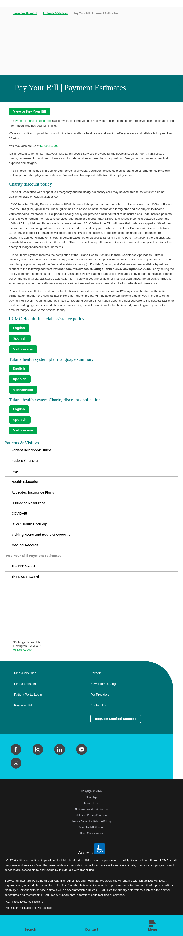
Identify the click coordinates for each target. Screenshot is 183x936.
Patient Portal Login (28, 702)
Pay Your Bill (23, 713)
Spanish (20, 339)
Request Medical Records (116, 726)
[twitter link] (16, 770)
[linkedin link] (59, 757)
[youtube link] (81, 757)
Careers (95, 680)
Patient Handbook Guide (32, 453)
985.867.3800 (22, 657)
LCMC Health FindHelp (29, 529)
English (19, 328)
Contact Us (98, 713)
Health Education (25, 485)
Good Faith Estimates (91, 835)
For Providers (99, 702)
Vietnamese (23, 350)
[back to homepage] (6, 13)
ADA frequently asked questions (24, 909)
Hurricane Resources (28, 507)
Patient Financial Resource (33, 121)
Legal (15, 474)
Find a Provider (25, 680)
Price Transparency (91, 841)
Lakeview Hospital (25, 13)
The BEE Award (23, 573)
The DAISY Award (25, 584)
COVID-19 (19, 518)
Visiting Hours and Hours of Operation (42, 540)
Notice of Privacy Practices (91, 823)
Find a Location (25, 691)
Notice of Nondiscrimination (91, 817)
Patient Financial (25, 464)
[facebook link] (16, 757)
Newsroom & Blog (103, 691)
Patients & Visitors (55, 13)
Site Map (91, 804)
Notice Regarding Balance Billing (91, 829)
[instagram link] (38, 757)
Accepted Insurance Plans (33, 496)
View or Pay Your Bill (30, 112)
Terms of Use (91, 810)
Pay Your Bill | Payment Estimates (34, 562)
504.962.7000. (49, 146)
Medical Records (25, 551)
